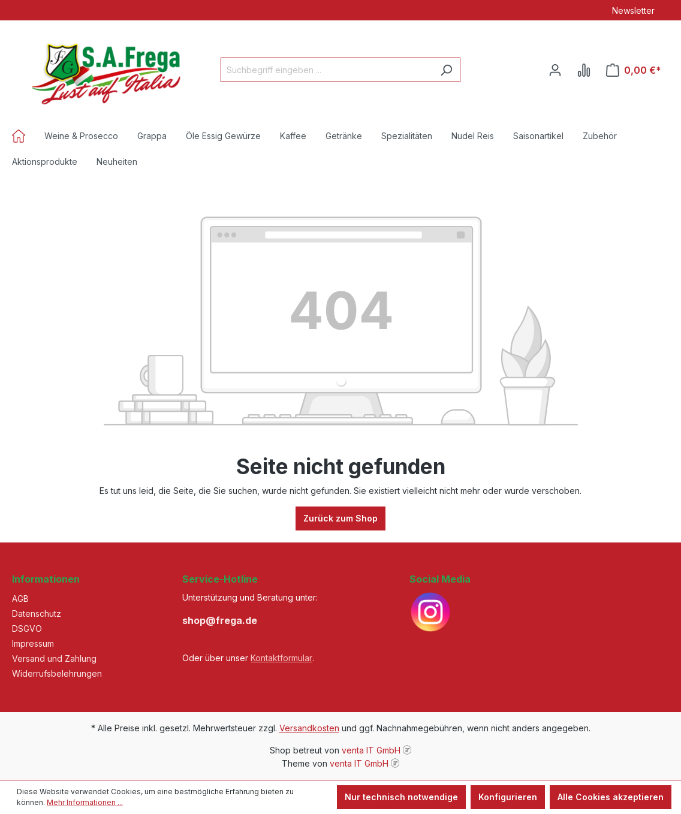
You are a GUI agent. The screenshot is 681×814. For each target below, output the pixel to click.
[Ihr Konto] (555, 70)
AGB (20, 598)
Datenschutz (36, 613)
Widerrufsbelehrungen (57, 673)
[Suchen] (446, 70)
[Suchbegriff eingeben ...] (327, 70)
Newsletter (633, 10)
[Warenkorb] (633, 70)
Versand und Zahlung (54, 658)
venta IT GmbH (371, 750)
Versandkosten (309, 728)
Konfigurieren (507, 797)
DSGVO (27, 628)
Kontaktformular (281, 658)
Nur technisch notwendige (401, 797)
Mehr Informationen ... (85, 802)
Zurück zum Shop (340, 518)
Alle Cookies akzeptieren (611, 797)
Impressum (33, 643)
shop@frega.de (219, 620)
